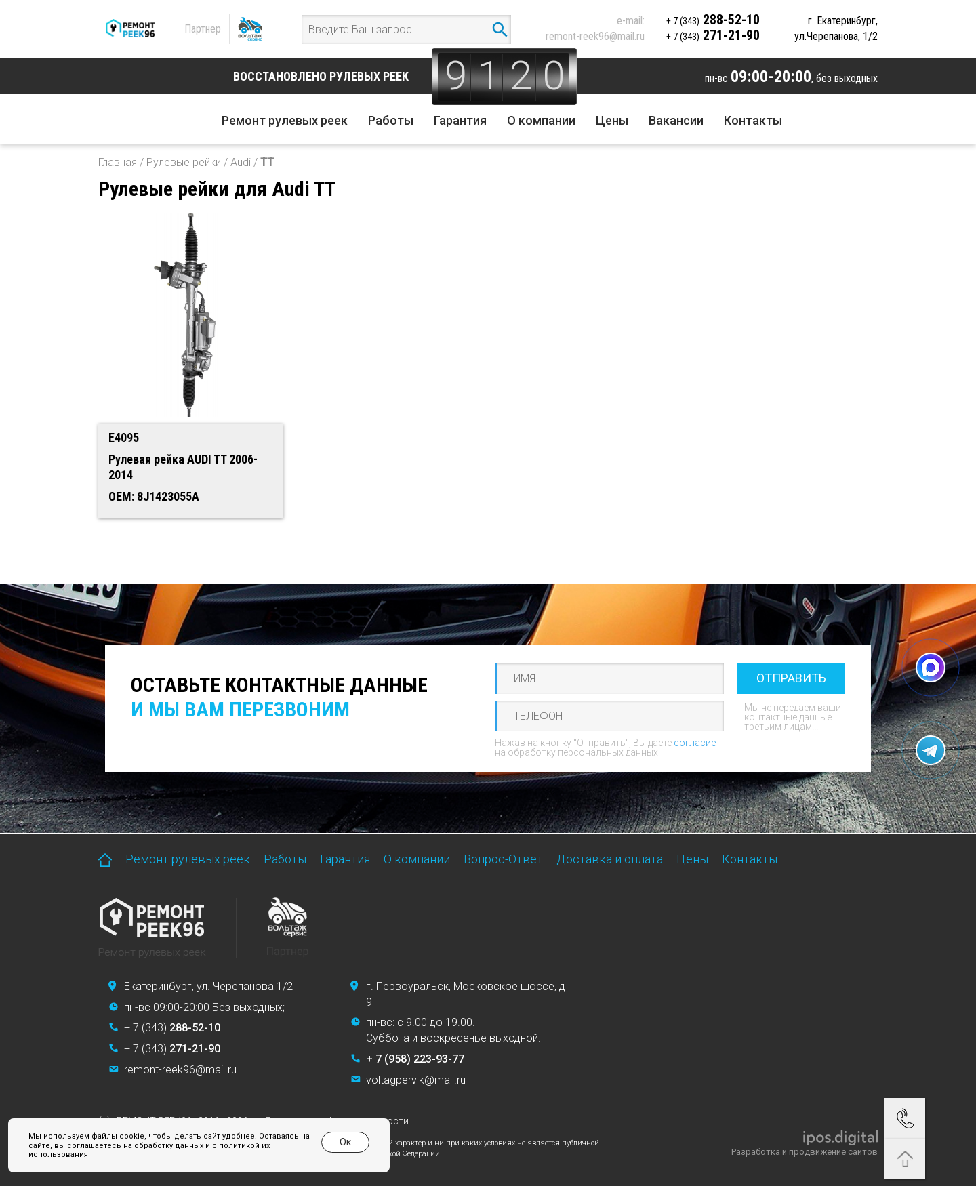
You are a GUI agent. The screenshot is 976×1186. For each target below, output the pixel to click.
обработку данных (168, 1145)
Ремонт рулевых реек (285, 120)
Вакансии (676, 120)
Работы (390, 120)
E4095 (123, 437)
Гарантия (460, 120)
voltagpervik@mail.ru (416, 1079)
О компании (541, 120)
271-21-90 (713, 35)
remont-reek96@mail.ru (595, 36)
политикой (239, 1145)
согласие (695, 742)
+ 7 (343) (172, 1027)
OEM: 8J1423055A (153, 496)
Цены (612, 120)
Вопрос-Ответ (503, 859)
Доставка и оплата (609, 859)
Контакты (753, 120)
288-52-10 (713, 20)
